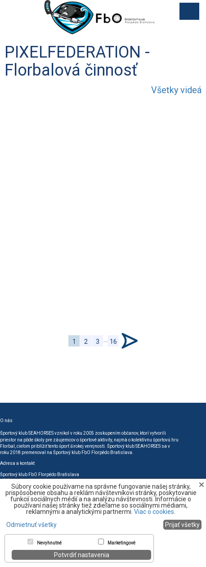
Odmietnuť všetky (31, 524)
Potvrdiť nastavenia (81, 554)
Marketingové (121, 543)
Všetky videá (176, 90)
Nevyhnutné (49, 543)
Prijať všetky (182, 524)
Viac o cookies (154, 511)
